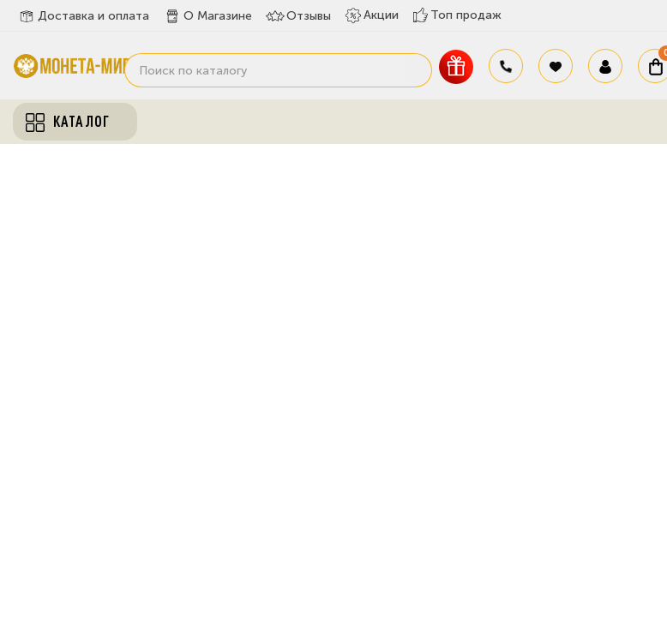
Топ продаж (457, 15)
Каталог (68, 121)
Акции (372, 15)
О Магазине (207, 16)
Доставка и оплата (83, 16)
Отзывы (298, 16)
